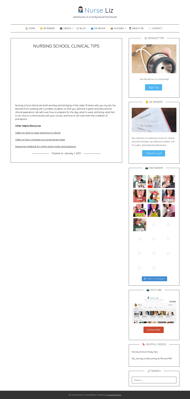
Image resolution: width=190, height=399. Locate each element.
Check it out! (154, 153)
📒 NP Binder (47, 28)
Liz (95, 10)
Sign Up (154, 87)
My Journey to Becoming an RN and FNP (152, 358)
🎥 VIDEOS (65, 28)
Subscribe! (153, 329)
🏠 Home (30, 28)
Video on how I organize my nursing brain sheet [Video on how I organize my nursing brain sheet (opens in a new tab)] (40, 139)
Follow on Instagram (154, 279)
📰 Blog (81, 28)
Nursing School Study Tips (145, 351)
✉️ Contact (156, 28)
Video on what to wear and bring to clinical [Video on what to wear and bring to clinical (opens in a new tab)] (37, 132)
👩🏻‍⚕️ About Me (136, 28)
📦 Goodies (117, 28)
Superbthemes (114, 395)
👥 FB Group (98, 28)
